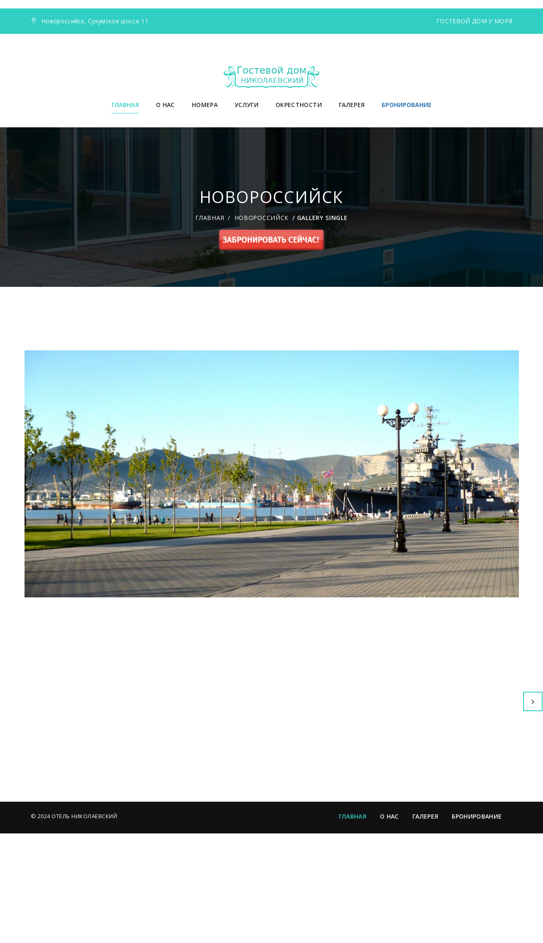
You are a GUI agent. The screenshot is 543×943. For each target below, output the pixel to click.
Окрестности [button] (299, 105)
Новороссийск (262, 218)
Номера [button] (205, 105)
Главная (125, 105)
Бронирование (477, 926)
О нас (165, 105)
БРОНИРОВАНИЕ (406, 105)
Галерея (352, 105)
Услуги (247, 105)
